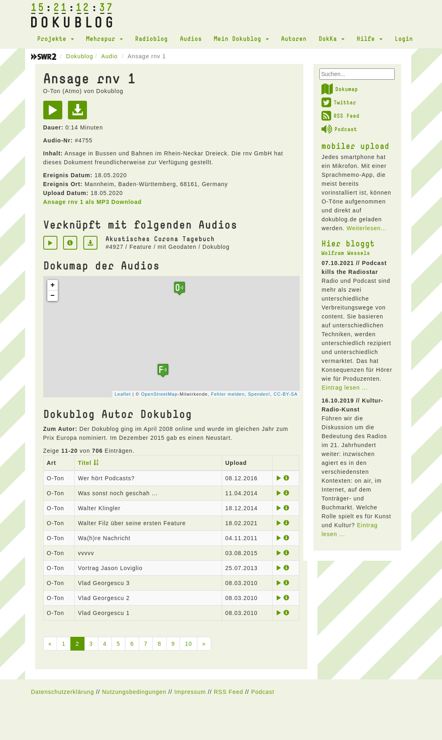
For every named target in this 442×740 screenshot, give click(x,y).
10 (188, 643)
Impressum (190, 692)
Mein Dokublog (241, 38)
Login (404, 38)
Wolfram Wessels (345, 253)
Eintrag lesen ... (344, 387)
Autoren (294, 38)
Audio (109, 56)
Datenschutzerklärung (62, 692)
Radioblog (151, 38)
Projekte (55, 38)
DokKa (332, 38)
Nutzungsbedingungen (134, 692)
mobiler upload (355, 146)
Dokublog (79, 56)
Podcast (339, 129)
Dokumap (339, 89)
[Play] (54, 113)
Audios (191, 38)
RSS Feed (340, 115)
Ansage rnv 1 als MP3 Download (92, 202)
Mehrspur (104, 38)
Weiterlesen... (367, 228)
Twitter (338, 102)
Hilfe (370, 38)
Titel (85, 463)
